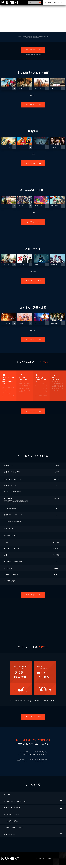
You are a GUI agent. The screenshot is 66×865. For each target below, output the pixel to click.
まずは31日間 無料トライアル (53, 2)
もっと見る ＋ (33, 95)
